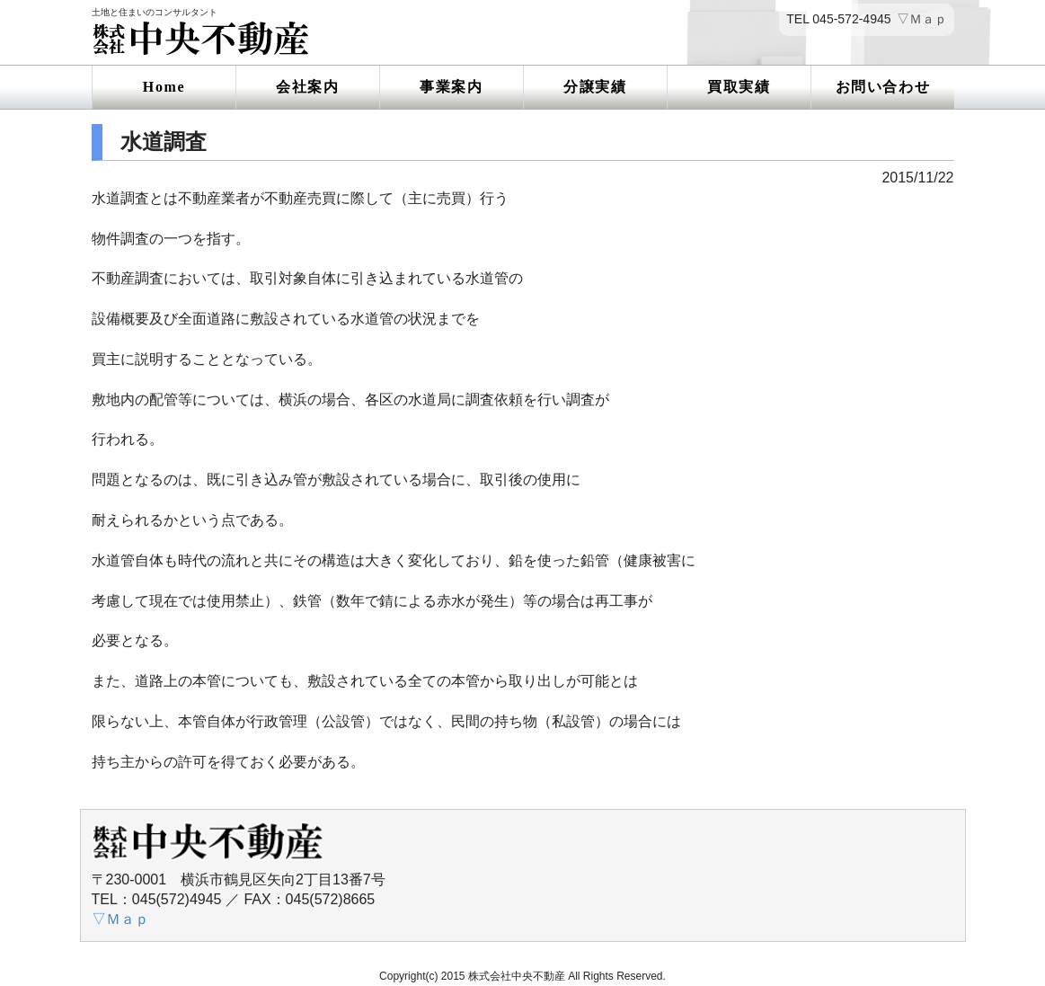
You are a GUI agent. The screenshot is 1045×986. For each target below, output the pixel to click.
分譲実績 (594, 86)
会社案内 (307, 86)
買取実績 (738, 86)
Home (164, 86)
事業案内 (451, 86)
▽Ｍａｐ (922, 19)
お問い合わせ (883, 86)
